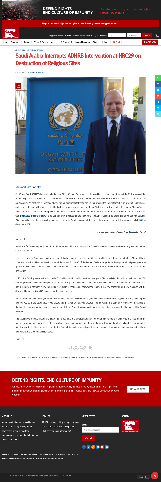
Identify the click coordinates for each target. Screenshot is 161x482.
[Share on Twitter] (76, 348)
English (103, 35)
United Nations (129, 357)
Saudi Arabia (38, 50)
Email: (84, 424)
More (96, 42)
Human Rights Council (97, 357)
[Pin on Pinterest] (85, 348)
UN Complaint (66, 42)
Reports (27, 42)
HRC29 (78, 357)
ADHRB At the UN (20, 50)
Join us (106, 42)
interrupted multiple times (32, 215)
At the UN (68, 35)
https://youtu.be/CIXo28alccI (28, 186)
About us (89, 35)
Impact (53, 42)
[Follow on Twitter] (89, 447)
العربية (96, 35)
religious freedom (110, 357)
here (141, 219)
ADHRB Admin (39, 73)
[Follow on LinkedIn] (98, 447)
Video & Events (40, 42)
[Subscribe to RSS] (93, 447)
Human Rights (85, 357)
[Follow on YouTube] (102, 447)
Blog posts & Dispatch (56, 35)
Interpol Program (82, 42)
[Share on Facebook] (71, 348)
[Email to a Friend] (80, 348)
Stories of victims (79, 35)
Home (5, 42)
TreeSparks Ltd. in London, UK (61, 475)
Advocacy (72, 357)
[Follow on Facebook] (84, 447)
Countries (16, 42)
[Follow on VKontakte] (107, 447)
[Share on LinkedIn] (90, 348)
